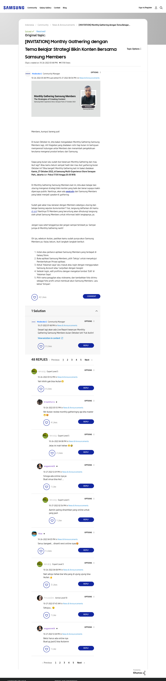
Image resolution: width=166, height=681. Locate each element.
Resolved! (41, 31)
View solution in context (49, 338)
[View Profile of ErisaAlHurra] (49, 402)
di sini (34, 211)
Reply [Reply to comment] (86, 345)
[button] (95, 72)
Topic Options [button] (133, 49)
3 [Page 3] (72, 360)
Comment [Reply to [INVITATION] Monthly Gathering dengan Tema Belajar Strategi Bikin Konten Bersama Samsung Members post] (91, 296)
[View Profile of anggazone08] (49, 466)
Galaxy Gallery (45, 8)
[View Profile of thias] (40, 534)
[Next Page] (88, 360)
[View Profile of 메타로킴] (42, 371)
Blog (65, 8)
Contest (57, 8)
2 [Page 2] (67, 360)
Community (32, 8)
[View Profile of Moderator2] (37, 74)
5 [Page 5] (81, 360)
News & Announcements (89, 78)
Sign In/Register (145, 8)
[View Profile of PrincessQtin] (49, 598)
